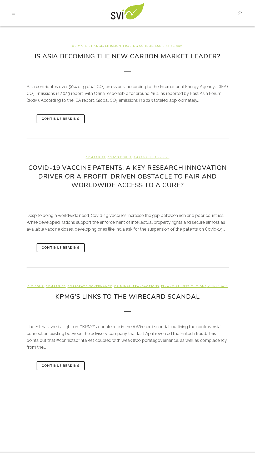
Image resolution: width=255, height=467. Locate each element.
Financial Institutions (184, 286)
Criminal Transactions (136, 286)
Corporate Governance (90, 286)
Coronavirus (120, 157)
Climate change (87, 45)
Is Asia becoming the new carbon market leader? (128, 56)
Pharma (141, 157)
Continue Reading (61, 119)
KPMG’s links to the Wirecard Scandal (127, 296)
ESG (158, 45)
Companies (96, 157)
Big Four (35, 286)
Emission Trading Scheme (129, 45)
